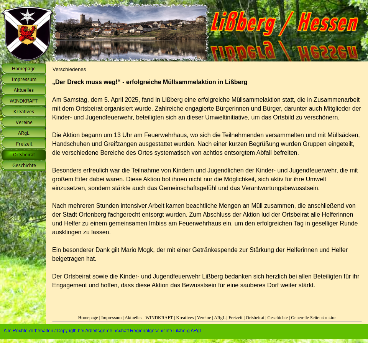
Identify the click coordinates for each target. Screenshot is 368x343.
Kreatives (185, 317)
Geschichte (278, 317)
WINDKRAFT (159, 317)
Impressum (111, 317)
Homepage (88, 317)
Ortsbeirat (255, 317)
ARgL (219, 317)
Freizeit (235, 317)
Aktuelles (133, 317)
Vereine (204, 317)
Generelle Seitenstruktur (313, 317)
